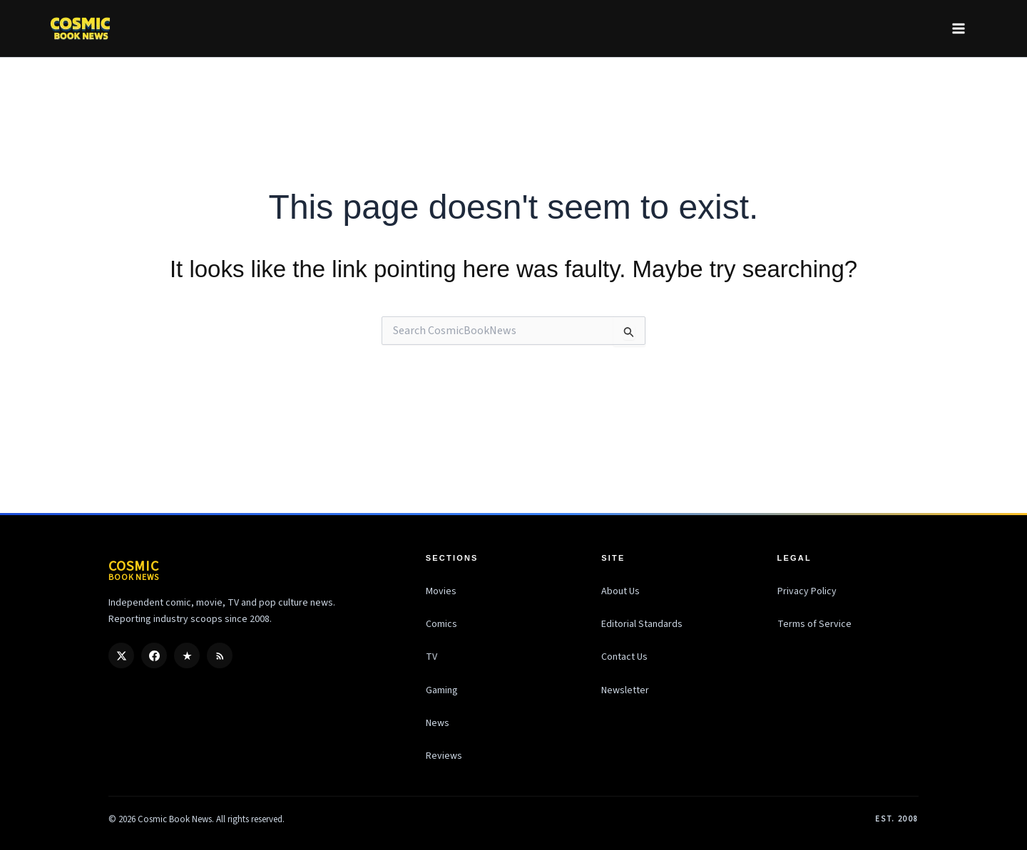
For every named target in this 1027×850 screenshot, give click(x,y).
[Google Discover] (187, 655)
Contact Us (624, 657)
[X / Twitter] (121, 655)
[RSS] (220, 655)
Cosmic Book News (175, 819)
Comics (441, 624)
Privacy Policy (807, 591)
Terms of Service (814, 624)
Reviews (444, 756)
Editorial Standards (642, 624)
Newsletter (625, 690)
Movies (441, 591)
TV (431, 657)
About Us (620, 591)
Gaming (442, 690)
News (437, 723)
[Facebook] (154, 655)
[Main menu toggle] (958, 28)
